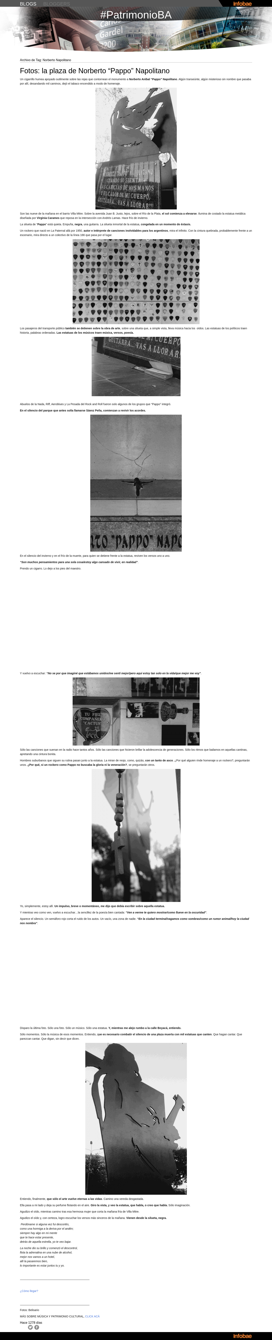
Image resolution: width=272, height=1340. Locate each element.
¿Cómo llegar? (29, 1291)
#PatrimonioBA (136, 15)
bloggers (56, 4)
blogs (28, 4)
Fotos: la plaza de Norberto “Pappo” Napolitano (95, 71)
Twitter (30, 1327)
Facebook (36, 1327)
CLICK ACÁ (92, 1316)
